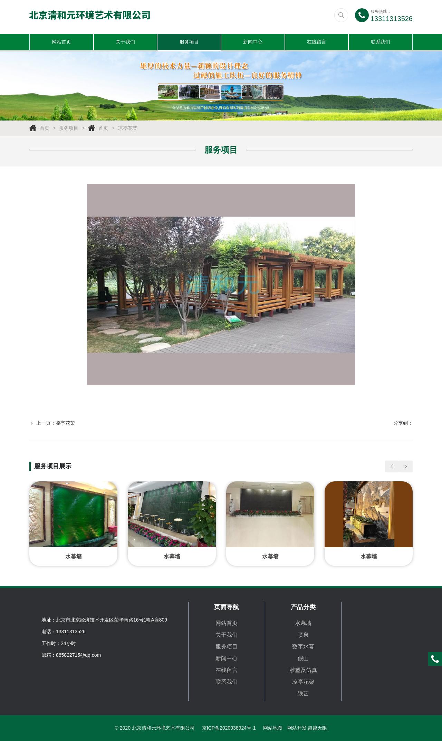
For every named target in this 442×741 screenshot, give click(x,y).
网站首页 (61, 42)
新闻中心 (252, 42)
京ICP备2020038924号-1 (229, 728)
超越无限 (317, 728)
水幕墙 (303, 623)
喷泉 (303, 635)
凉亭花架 (127, 129)
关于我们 (125, 42)
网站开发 (297, 728)
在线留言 (316, 42)
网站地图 (272, 728)
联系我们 (380, 42)
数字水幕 (303, 646)
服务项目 (189, 42)
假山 (303, 658)
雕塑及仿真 (303, 670)
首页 (44, 129)
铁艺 (303, 693)
